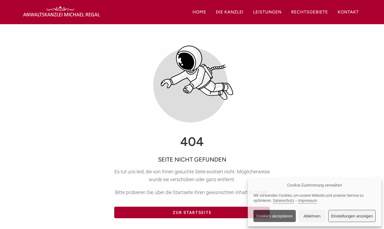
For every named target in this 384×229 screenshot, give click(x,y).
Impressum (307, 200)
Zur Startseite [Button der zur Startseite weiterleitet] (192, 212)
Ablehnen (312, 216)
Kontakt (348, 12)
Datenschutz (283, 200)
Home (199, 12)
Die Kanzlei (229, 12)
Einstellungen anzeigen (352, 216)
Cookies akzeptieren (274, 216)
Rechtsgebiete (309, 12)
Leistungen (267, 12)
